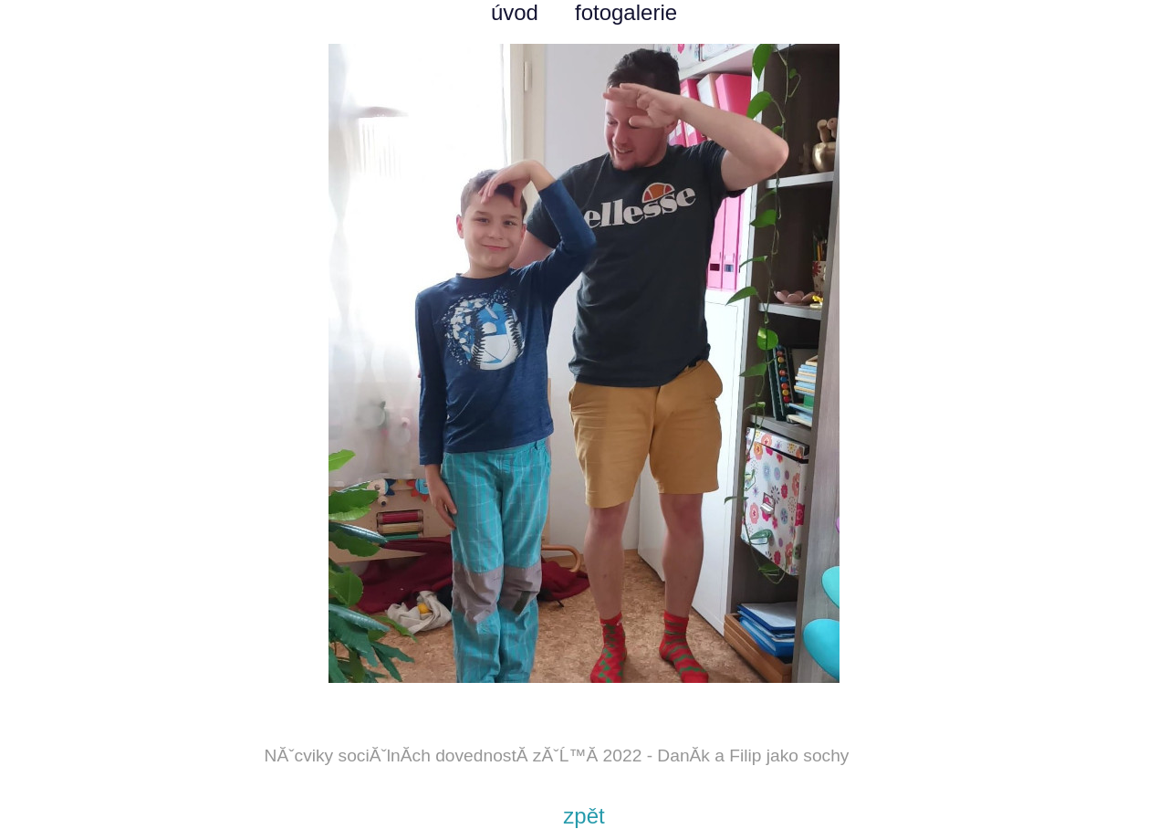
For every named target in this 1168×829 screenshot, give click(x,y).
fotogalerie (626, 12)
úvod (514, 12)
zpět (583, 815)
